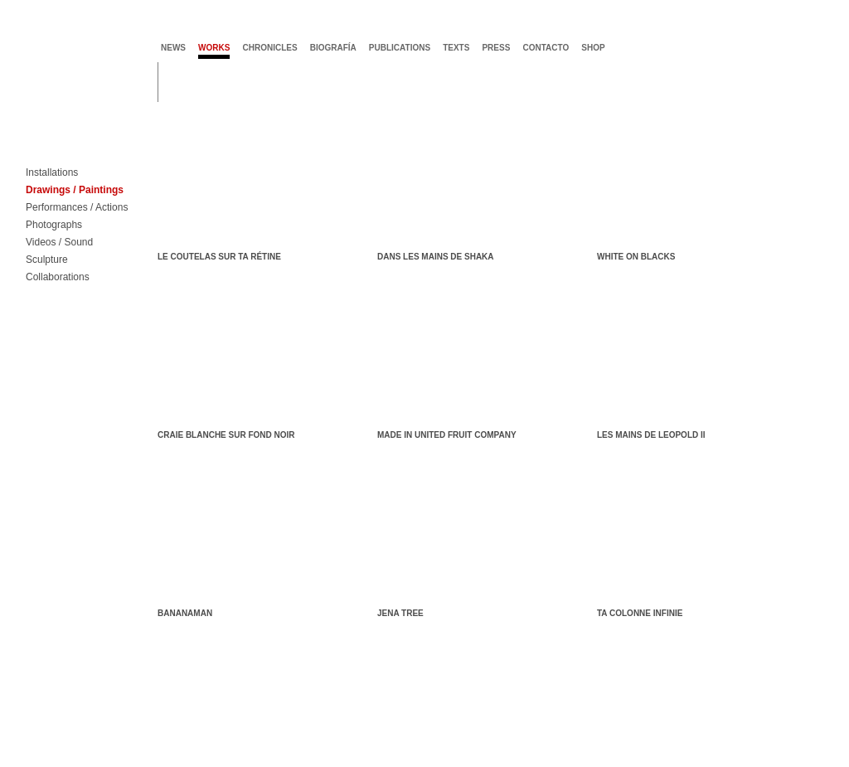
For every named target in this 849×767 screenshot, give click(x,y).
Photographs (54, 225)
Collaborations (58, 277)
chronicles (269, 47)
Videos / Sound (59, 242)
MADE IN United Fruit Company (447, 434)
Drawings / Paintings (75, 190)
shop (592, 47)
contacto (545, 47)
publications (399, 47)
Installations (52, 172)
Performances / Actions (77, 207)
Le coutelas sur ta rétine (219, 256)
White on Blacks (636, 256)
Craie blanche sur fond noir (226, 434)
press (496, 47)
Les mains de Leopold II (651, 434)
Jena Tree (400, 613)
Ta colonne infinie (639, 613)
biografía (333, 47)
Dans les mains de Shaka (435, 256)
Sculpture (47, 260)
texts (456, 47)
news (173, 47)
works (214, 47)
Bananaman (185, 613)
